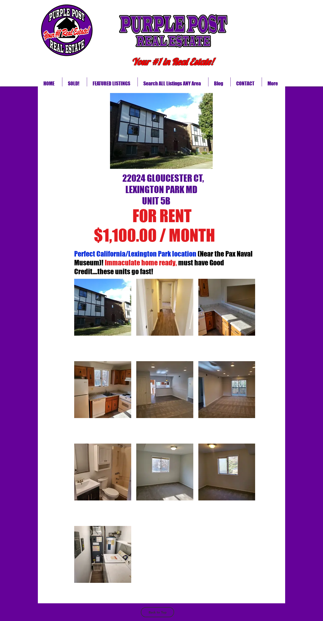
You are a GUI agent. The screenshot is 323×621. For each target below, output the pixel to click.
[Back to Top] (157, 612)
